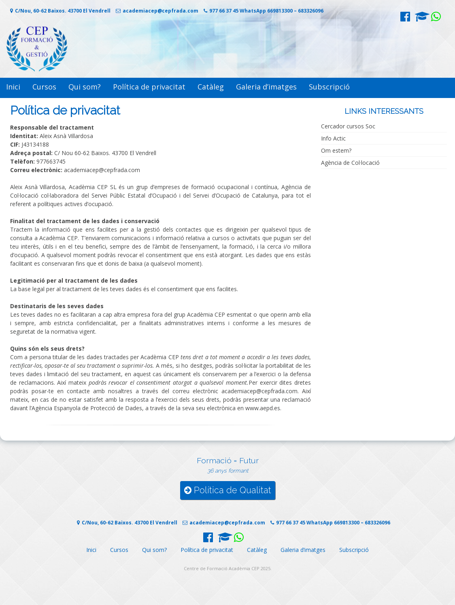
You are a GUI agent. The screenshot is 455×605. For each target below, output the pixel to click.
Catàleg (211, 87)
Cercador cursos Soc (348, 126)
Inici (13, 87)
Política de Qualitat (227, 490)
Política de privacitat (149, 87)
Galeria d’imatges (266, 87)
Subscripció (329, 87)
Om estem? (336, 150)
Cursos (44, 87)
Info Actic (333, 138)
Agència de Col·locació (350, 162)
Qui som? (84, 87)
